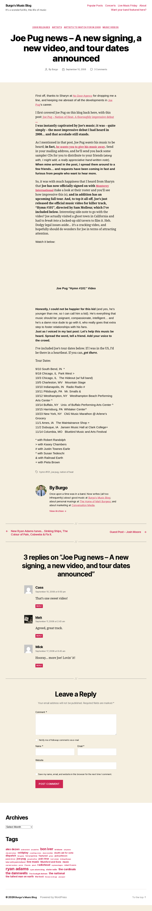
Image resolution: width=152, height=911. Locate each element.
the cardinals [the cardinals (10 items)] (67, 875)
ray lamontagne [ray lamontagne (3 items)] (57, 871)
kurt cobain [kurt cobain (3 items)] (55, 865)
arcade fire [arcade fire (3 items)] (35, 856)
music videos (113, 28)
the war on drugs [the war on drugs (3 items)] (51, 883)
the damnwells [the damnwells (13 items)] (17, 879)
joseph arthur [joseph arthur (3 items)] (32, 865)
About (142, 5)
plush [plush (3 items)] (34, 871)
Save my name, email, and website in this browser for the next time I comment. (75, 780)
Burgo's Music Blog (20, 5)
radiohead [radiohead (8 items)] (43, 870)
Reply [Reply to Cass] (39, 612)
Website (39, 766)
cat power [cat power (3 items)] (67, 856)
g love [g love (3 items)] (51, 862)
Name (39, 752)
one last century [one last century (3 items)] (11, 871)
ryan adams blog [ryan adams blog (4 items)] (37, 875)
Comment (41, 718)
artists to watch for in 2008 (83, 28)
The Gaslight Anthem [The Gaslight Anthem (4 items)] (38, 879)
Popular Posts (95, 5)
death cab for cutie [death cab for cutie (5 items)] (63, 858)
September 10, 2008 (76, 70)
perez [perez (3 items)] (21, 871)
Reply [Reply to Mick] (39, 671)
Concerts (110, 5)
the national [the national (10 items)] (57, 879)
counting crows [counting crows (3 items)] (35, 859)
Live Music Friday (127, 5)
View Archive (57, 511)
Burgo (54, 70)
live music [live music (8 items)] (33, 867)
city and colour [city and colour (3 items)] (11, 859)
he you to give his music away (82, 147)
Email (80, 752)
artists (57, 28)
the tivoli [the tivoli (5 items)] (39, 882)
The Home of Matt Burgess (95, 501)
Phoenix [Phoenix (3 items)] (27, 871)
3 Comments (101, 70)
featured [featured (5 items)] (43, 861)
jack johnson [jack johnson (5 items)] (61, 861)
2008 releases (40, 28)
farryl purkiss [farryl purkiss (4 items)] (31, 862)
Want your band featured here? (128, 9)
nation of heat (67, 472)
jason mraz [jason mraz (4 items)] (10, 865)
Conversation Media (83, 505)
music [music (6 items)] (66, 867)
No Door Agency (83, 96)
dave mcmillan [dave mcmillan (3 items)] (48, 859)
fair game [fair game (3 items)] (20, 862)
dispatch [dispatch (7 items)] (11, 861)
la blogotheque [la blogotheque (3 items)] (65, 865)
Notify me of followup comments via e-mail (59, 746)
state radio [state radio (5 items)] (51, 875)
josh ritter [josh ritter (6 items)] (43, 864)
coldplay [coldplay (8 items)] (23, 858)
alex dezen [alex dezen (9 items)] (12, 855)
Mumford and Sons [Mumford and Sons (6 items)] (50, 867)
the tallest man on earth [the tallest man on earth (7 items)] (20, 882)
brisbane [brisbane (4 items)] (58, 855)
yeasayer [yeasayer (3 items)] (62, 883)
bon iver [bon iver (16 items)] (46, 855)
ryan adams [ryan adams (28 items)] (17, 874)
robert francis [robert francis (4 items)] (70, 871)
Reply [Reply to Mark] (39, 642)
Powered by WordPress (55, 903)
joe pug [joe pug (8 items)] (21, 864)
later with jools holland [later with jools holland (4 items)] (15, 868)
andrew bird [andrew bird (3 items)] (25, 856)
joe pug (55, 472)
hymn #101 (44, 472)
